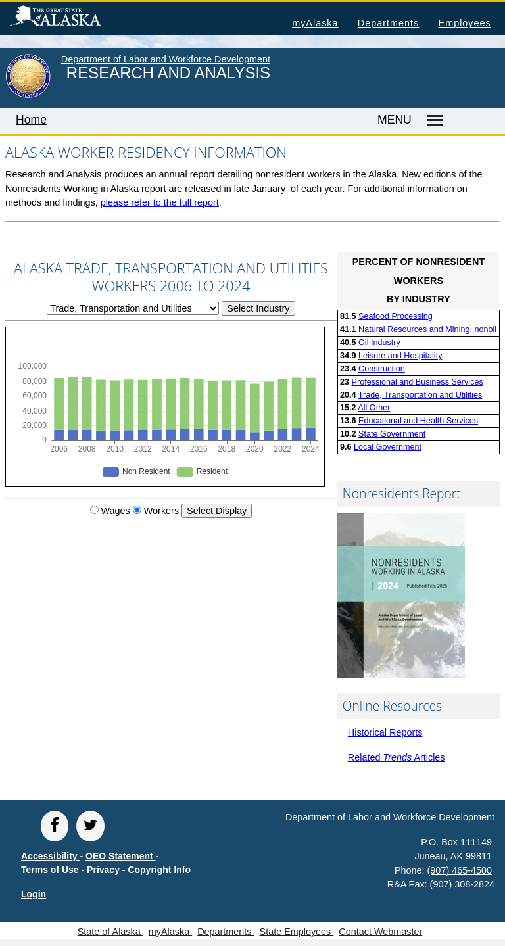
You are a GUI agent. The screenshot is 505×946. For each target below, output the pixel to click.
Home (31, 119)
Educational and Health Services (418, 420)
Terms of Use (51, 869)
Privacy (104, 869)
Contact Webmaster (380, 931)
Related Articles (396, 757)
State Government (391, 433)
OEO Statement (120, 856)
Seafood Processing (395, 316)
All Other (374, 407)
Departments (388, 23)
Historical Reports (385, 732)
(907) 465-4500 (459, 870)
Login (33, 894)
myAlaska (315, 23)
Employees (465, 23)
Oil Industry (379, 342)
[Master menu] (433, 120)
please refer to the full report (160, 202)
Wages (115, 511)
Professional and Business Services (417, 382)
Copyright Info (159, 869)
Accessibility (50, 856)
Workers (161, 511)
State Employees (297, 931)
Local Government (387, 447)
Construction (381, 368)
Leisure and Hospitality (400, 355)
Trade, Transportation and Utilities (420, 395)
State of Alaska (76, 17)
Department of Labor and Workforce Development (165, 59)
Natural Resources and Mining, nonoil (427, 329)
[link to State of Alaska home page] (28, 95)
